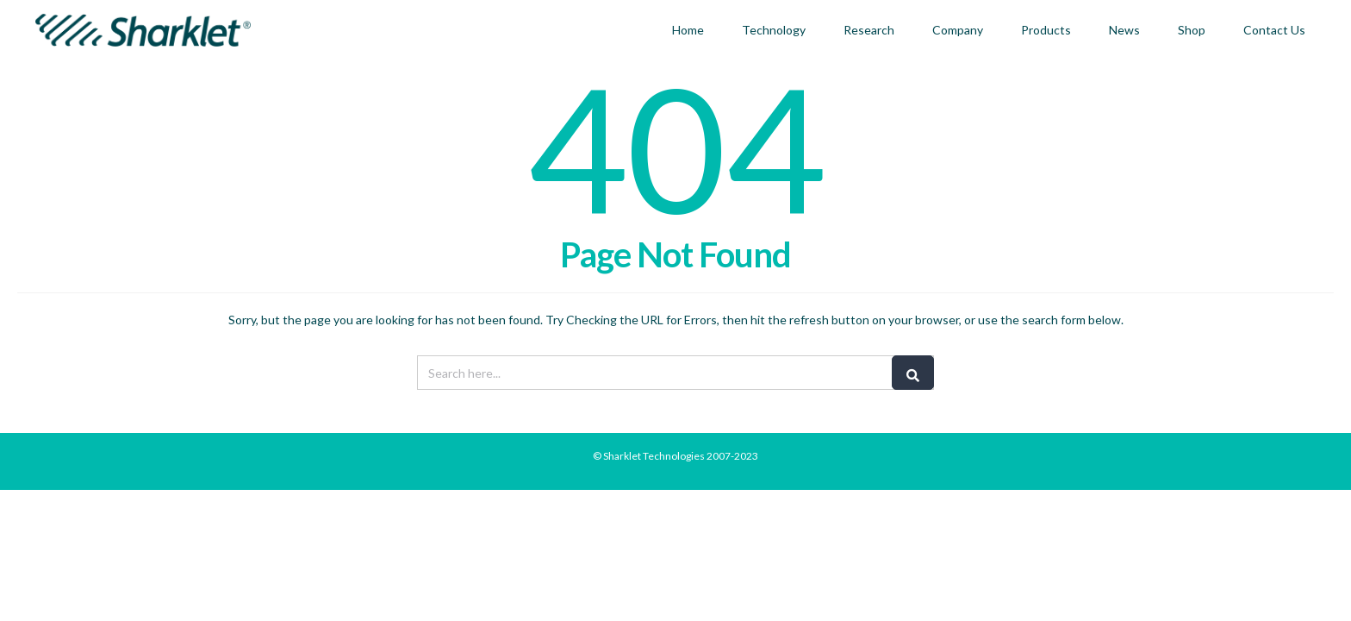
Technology (774, 29)
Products (1046, 29)
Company (957, 29)
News (1124, 29)
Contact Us (1274, 29)
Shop (1191, 29)
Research (869, 29)
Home (688, 29)
